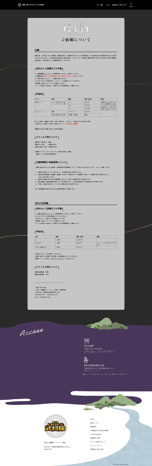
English (106, 5)
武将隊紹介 (94, 428)
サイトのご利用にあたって (98, 442)
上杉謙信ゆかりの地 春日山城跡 (99, 431)
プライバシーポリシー (97, 445)
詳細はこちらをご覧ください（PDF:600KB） (48, 128)
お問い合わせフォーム (44, 213)
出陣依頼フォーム (43, 74)
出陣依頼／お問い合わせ (119, 5)
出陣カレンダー (95, 425)
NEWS (93, 421)
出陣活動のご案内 (95, 438)
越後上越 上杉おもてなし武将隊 (47, 5)
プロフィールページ (57, 258)
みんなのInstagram (96, 435)
